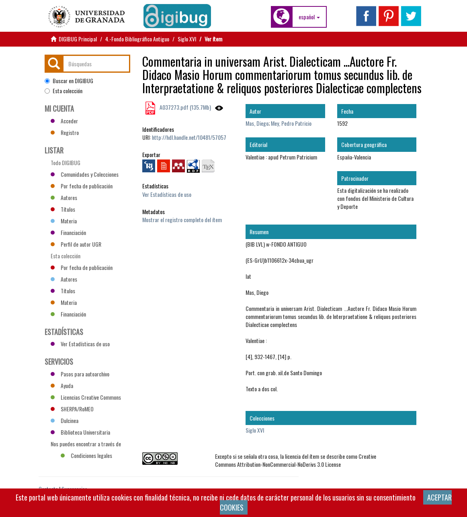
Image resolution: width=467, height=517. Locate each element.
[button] (309, 17)
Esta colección (63, 91)
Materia (64, 221)
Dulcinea (64, 420)
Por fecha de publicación (82, 186)
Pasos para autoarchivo (80, 374)
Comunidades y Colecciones (85, 174)
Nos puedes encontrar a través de (86, 444)
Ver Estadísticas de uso (166, 194)
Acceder (64, 120)
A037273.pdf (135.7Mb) (184, 107)
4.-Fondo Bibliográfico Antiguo (137, 39)
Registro (65, 132)
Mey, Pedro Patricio (291, 123)
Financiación (68, 232)
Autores (64, 197)
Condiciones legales (86, 455)
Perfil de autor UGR (76, 244)
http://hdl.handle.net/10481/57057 (189, 137)
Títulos (63, 209)
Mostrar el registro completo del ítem (182, 219)
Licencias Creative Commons (86, 397)
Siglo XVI (187, 39)
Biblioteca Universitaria (80, 432)
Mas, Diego (257, 123)
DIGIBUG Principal (78, 39)
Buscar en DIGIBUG (69, 81)
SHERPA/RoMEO (72, 409)
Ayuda (62, 385)
